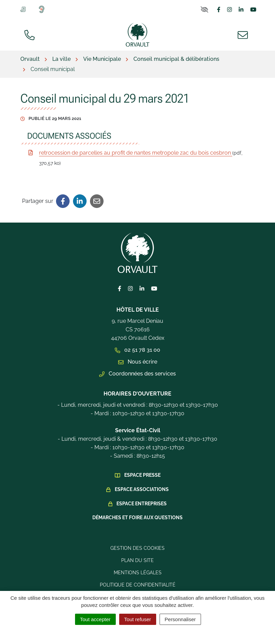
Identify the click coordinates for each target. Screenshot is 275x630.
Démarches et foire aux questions (137, 517)
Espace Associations (142, 489)
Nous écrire (137, 361)
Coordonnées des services (137, 373)
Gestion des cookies (137, 548)
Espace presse (142, 475)
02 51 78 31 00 (137, 350)
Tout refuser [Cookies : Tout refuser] (137, 619)
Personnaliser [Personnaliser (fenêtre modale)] (180, 619)
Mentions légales (138, 572)
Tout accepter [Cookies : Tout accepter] (95, 619)
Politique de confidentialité (138, 585)
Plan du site (137, 560)
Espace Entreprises (141, 503)
